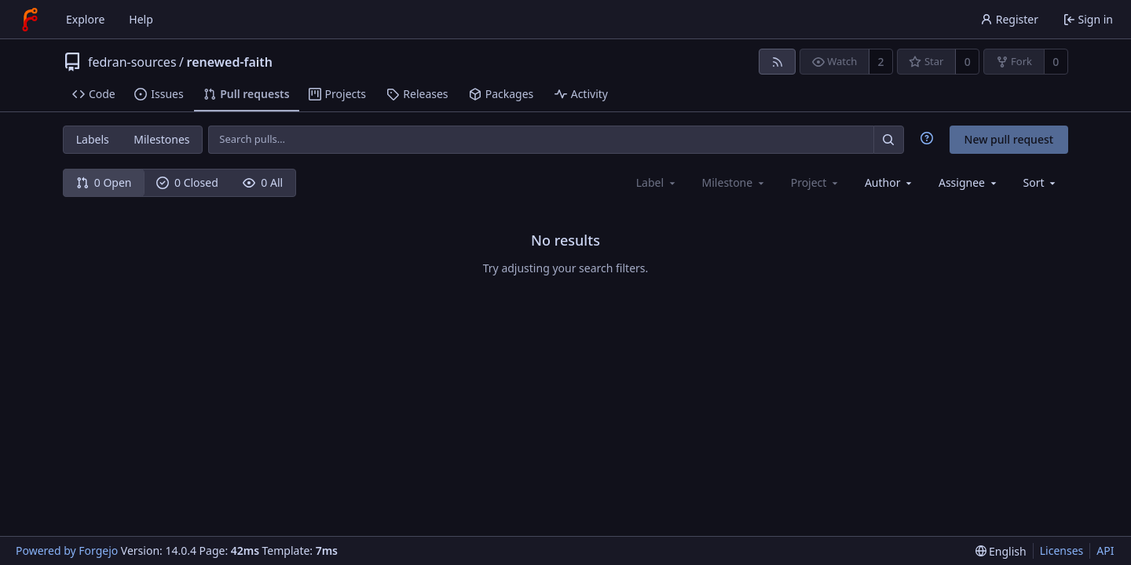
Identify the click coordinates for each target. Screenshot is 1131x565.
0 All (263, 182)
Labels (92, 139)
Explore (85, 19)
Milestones (161, 139)
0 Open (104, 182)
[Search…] (888, 139)
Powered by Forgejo (67, 550)
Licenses (1062, 550)
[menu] (1041, 182)
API (1105, 550)
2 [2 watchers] (881, 61)
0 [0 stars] (967, 61)
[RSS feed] (777, 62)
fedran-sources (132, 62)
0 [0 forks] (1055, 61)
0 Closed (187, 182)
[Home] (30, 19)
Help (141, 19)
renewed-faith (230, 62)
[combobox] (889, 182)
